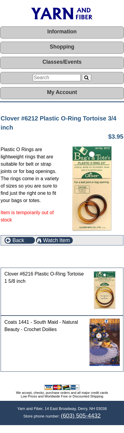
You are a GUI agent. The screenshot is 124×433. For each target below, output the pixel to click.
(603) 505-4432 (81, 415)
